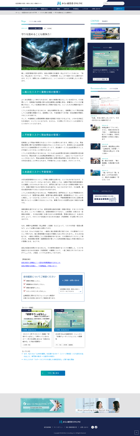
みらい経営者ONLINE (70, 3)
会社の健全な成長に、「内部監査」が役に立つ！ (39, 266)
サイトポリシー (58, 427)
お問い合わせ (84, 427)
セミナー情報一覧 (100, 79)
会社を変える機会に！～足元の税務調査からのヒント (41, 262)
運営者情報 (47, 427)
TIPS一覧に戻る (53, 373)
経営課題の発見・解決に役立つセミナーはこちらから (69, 291)
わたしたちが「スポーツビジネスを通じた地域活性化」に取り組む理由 (49, 359)
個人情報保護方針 (71, 427)
